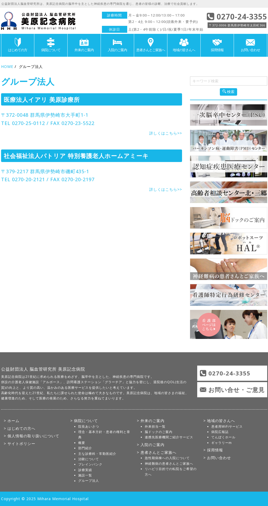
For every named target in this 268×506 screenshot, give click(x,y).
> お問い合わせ (217, 457)
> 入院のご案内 (150, 444)
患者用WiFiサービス (227, 426)
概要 (81, 442)
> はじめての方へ (19, 428)
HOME (7, 66)
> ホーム (11, 420)
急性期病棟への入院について (167, 458)
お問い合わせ (250, 45)
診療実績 (85, 470)
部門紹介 (85, 448)
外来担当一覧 (155, 426)
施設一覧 (85, 475)
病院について (51, 45)
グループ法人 (88, 481)
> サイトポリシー (19, 443)
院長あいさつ (88, 426)
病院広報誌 (220, 432)
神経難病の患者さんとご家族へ (169, 463)
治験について (88, 459)
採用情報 (217, 45)
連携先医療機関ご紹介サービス (169, 437)
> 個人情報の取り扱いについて (31, 435)
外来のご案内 (84, 45)
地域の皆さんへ (184, 45)
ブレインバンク (90, 464)
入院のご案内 (117, 45)
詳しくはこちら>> (165, 133)
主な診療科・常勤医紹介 (97, 453)
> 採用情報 (213, 449)
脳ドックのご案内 (158, 432)
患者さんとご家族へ (150, 45)
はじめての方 (18, 45)
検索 (228, 92)
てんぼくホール (223, 437)
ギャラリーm (221, 442)
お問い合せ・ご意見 (236, 390)
